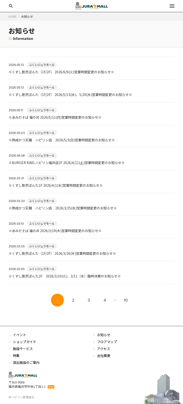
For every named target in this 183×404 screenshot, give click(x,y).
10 (126, 300)
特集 (16, 355)
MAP (51, 386)
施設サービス (23, 348)
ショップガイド (24, 341)
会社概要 (103, 355)
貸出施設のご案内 (26, 362)
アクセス (103, 348)
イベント (19, 334)
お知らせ (103, 334)
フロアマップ (107, 341)
